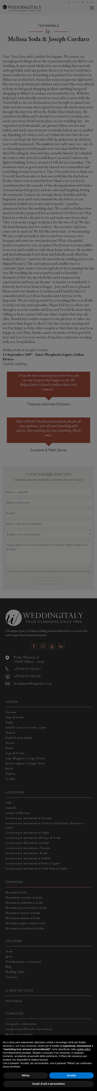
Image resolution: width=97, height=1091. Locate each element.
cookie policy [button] (83, 1049)
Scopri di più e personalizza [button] (48, 1083)
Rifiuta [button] (26, 1075)
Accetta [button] (71, 1075)
